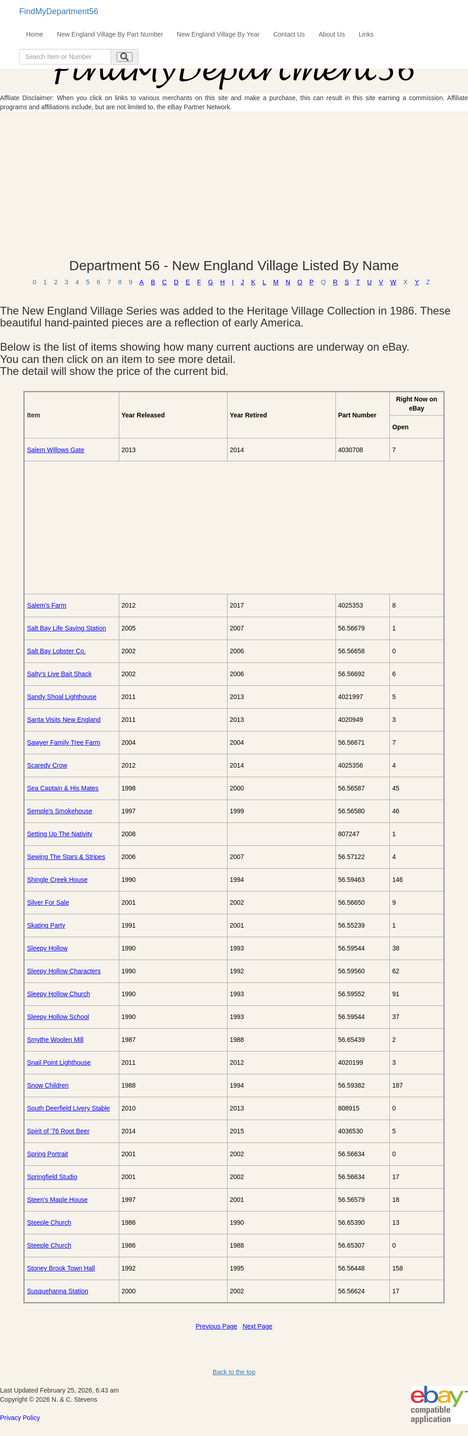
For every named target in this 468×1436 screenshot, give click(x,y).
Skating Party (46, 925)
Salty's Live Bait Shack (59, 674)
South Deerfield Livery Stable (68, 1108)
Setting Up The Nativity (59, 834)
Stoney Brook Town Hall (61, 1268)
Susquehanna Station (57, 1291)
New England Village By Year (218, 34)
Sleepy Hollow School (58, 1016)
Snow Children (48, 1085)
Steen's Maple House (57, 1199)
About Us (332, 34)
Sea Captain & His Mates (62, 788)
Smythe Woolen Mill (55, 1039)
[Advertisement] (234, 185)
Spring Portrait (47, 1154)
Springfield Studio (52, 1176)
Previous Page (216, 1326)
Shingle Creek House (57, 879)
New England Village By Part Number (110, 34)
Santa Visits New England (64, 719)
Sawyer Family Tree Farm (63, 742)
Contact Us (289, 34)
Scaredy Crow (47, 765)
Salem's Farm (46, 605)
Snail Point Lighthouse (58, 1062)
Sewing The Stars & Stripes (66, 856)
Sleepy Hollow (47, 948)
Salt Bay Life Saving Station (66, 628)
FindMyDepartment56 (58, 11)
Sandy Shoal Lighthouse (61, 696)
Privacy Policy (20, 1417)
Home (34, 34)
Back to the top (234, 1372)
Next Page (257, 1326)
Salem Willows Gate (55, 450)
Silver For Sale (48, 902)
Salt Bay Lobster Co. (56, 651)
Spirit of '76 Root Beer (58, 1131)
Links (366, 34)
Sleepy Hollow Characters (64, 971)
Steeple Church (49, 1222)
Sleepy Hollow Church (58, 994)
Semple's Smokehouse (59, 811)
